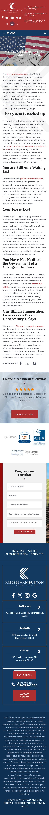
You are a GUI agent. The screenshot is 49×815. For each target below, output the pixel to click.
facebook (21, 363)
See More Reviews (24, 414)
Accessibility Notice (25, 803)
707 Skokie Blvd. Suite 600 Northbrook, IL (36, 8)
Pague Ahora (24, 675)
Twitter (19, 595)
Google (34, 595)
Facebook (13, 595)
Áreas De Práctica (17, 554)
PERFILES (32, 551)
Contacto (37, 554)
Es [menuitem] (12, 24)
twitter (27, 363)
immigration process (17, 74)
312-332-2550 (13, 18)
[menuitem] (7, 23)
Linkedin (34, 363)
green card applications (31, 178)
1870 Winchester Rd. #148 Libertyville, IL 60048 (36, 21)
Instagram (27, 595)
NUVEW (10, 799)
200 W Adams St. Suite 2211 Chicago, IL (37, 14)
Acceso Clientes (24, 695)
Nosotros (18, 551)
